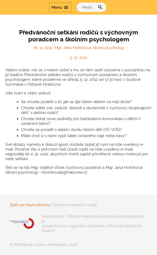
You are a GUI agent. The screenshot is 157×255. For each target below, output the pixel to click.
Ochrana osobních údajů (75, 205)
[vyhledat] (87, 7)
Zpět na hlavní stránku (30, 205)
